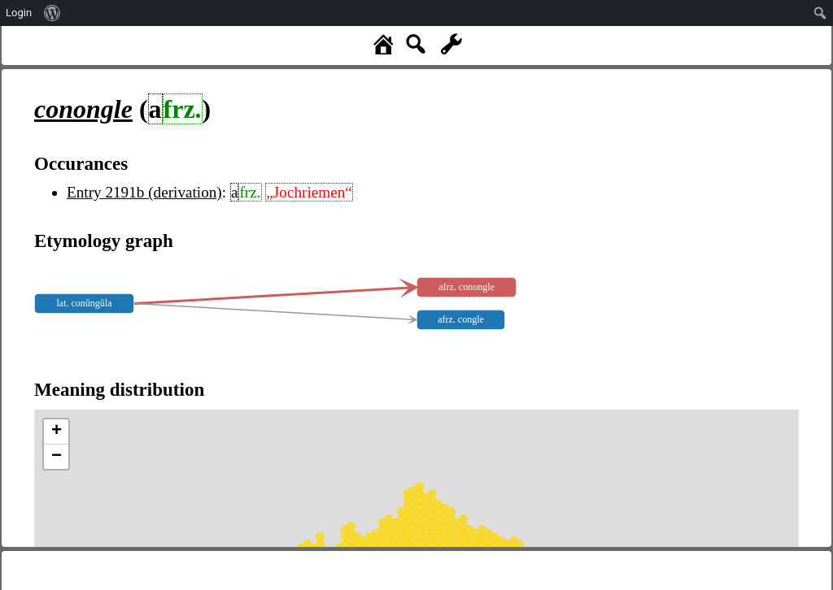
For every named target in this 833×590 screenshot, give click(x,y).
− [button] (56, 457)
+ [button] (56, 431)
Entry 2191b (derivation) (144, 192)
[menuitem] (52, 13)
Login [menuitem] (19, 13)
